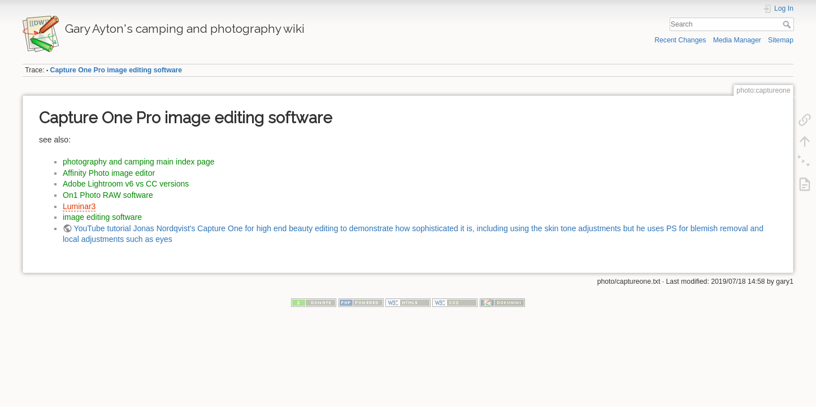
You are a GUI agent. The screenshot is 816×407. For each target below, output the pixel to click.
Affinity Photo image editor (109, 172)
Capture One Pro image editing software (116, 70)
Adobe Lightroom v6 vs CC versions (126, 183)
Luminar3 (79, 206)
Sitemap (780, 40)
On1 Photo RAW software (108, 195)
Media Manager (737, 40)
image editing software (102, 217)
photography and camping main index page (139, 161)
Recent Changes (680, 40)
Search (788, 24)
